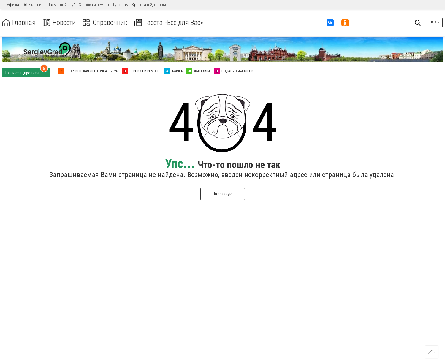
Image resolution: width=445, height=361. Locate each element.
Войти (435, 22)
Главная (18, 23)
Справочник (105, 23)
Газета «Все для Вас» (169, 23)
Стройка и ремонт (94, 4)
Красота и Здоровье (149, 4)
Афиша (13, 4)
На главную (222, 194)
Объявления (32, 4)
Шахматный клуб (61, 4)
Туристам (121, 4)
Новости (59, 23)
